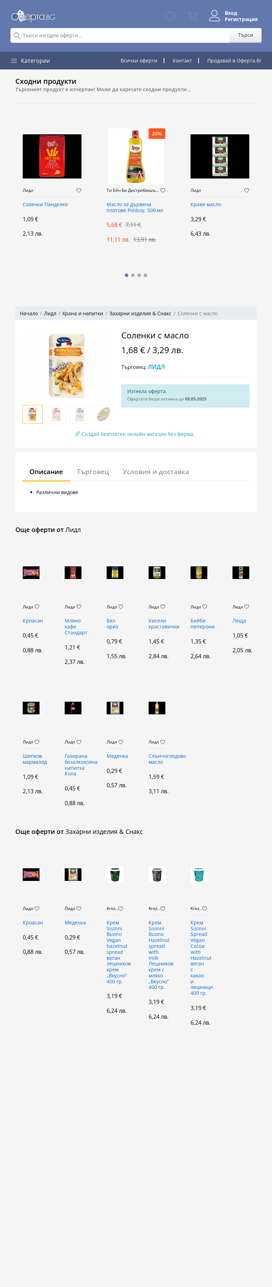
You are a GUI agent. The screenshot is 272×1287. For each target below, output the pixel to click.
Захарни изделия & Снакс (140, 313)
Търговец (96, 471)
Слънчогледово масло (157, 759)
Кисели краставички (157, 624)
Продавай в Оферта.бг (234, 60)
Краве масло (206, 205)
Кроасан (31, 621)
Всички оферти (139, 60)
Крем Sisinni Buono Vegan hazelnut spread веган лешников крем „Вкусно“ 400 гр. (115, 952)
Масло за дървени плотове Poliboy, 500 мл (135, 208)
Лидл (28, 190)
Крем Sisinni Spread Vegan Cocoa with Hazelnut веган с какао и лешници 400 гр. (199, 958)
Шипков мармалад (31, 759)
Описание (47, 471)
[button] (126, 275)
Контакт (182, 60)
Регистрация (239, 19)
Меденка (115, 756)
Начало (29, 313)
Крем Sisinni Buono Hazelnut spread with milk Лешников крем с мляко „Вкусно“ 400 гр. (157, 955)
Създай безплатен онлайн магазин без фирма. (135, 434)
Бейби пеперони (199, 624)
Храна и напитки (82, 313)
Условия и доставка (161, 471)
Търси (245, 35)
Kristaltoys (113, 908)
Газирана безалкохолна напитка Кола (73, 765)
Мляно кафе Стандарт (73, 627)
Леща (239, 621)
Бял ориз (112, 624)
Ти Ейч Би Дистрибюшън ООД (133, 190)
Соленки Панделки (45, 205)
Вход (229, 13)
